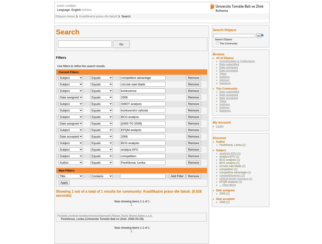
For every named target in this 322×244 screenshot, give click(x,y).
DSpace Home (65, 16)
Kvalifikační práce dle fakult (98, 16)
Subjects (225, 83)
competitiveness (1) (232, 175)
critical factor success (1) (235, 178)
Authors (224, 77)
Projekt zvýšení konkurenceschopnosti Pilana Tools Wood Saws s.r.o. (104, 215)
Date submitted (229, 64)
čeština (87, 9)
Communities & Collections (237, 61)
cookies (71, 5)
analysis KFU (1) (230, 153)
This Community (226, 43)
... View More (227, 185)
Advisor (224, 80)
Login (60, 5)
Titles (223, 73)
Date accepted (228, 70)
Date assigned (228, 67)
